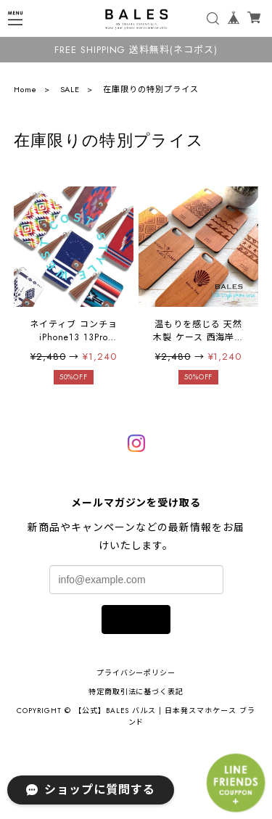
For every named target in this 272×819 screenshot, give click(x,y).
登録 (136, 619)
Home (25, 89)
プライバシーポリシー (136, 672)
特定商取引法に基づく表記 (136, 691)
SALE (70, 89)
